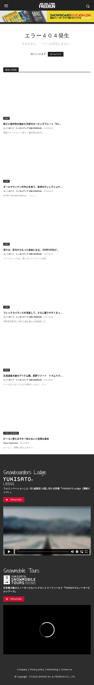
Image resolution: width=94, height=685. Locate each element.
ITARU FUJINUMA (11, 433)
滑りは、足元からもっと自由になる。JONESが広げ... (31, 249)
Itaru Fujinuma (10, 443)
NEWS (6, 370)
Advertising (52, 669)
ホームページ (55, 54)
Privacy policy (37, 669)
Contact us (66, 669)
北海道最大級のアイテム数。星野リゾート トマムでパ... (33, 375)
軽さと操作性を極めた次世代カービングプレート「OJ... (32, 123)
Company (22, 669)
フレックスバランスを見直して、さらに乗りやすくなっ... (33, 312)
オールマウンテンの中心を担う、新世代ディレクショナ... (33, 186)
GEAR (6, 118)
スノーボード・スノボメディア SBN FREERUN (22, 128)
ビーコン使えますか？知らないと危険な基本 (26, 438)
